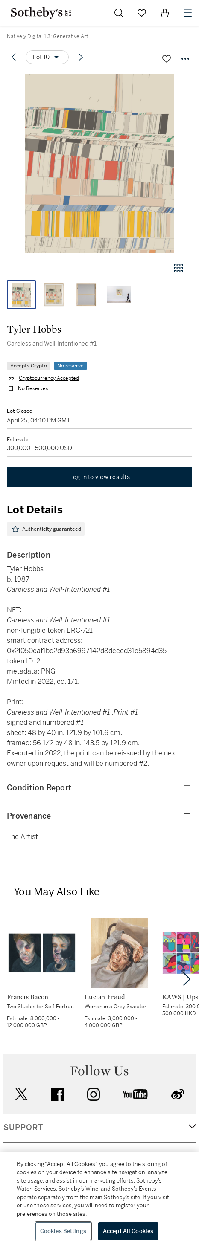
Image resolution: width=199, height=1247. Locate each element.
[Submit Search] (118, 13)
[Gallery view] (178, 268)
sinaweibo (177, 1094)
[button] (99, 163)
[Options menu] (47, 57)
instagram (93, 1094)
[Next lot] (80, 57)
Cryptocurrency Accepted (49, 378)
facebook (57, 1094)
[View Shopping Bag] (165, 12)
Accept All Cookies (128, 1231)
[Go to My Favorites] (142, 12)
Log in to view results (99, 477)
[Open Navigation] (188, 12)
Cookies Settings (63, 1231)
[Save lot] (166, 59)
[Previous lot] (13, 57)
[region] (99, 1199)
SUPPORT (23, 1127)
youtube (135, 1094)
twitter (21, 1094)
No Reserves (33, 388)
